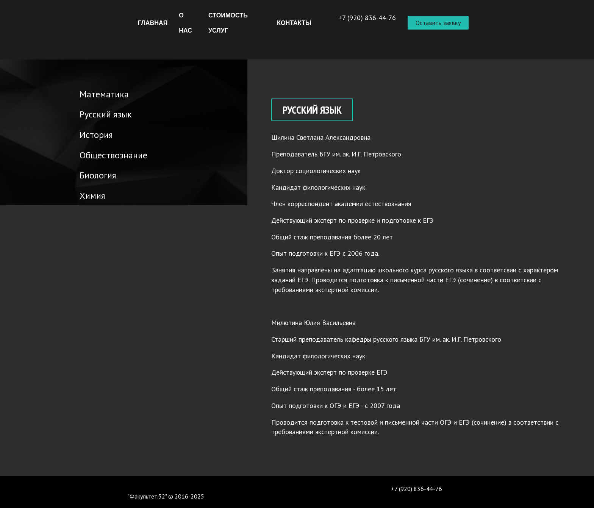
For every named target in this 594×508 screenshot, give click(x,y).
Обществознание (104, 154)
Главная (153, 22)
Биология (89, 174)
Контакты (294, 22)
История (87, 134)
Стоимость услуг (228, 23)
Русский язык (97, 113)
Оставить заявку (438, 23)
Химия (83, 195)
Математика (95, 93)
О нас (185, 23)
